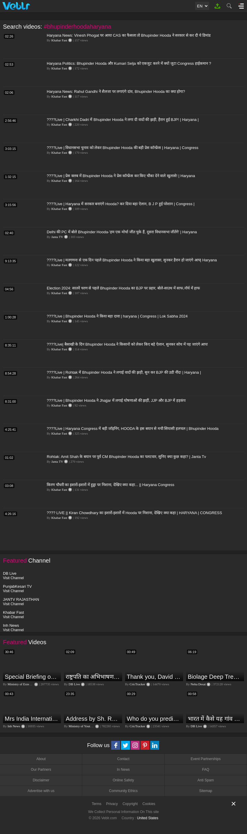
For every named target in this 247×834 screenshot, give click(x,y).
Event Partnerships (206, 759)
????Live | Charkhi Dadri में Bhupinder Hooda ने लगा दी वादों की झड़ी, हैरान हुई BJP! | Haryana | (123, 119)
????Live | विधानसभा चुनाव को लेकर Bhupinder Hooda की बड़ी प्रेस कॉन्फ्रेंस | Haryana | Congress (122, 147)
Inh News (14, 726)
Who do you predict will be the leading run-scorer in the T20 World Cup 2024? (154, 718)
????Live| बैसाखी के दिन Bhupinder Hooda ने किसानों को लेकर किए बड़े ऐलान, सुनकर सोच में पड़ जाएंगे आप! (127, 344)
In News (123, 769)
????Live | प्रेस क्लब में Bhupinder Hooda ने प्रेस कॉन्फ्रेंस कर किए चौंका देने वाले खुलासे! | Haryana (121, 176)
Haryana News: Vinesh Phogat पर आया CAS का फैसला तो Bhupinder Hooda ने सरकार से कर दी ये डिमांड (129, 35)
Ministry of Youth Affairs (85, 726)
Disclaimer (41, 780)
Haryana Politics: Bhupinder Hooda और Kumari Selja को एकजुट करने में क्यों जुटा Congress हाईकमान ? (129, 63)
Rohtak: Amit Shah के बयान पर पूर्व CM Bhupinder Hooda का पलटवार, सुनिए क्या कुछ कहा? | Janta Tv (126, 456)
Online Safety (123, 780)
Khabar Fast (59, 40)
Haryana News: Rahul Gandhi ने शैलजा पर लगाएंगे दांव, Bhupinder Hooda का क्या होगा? (116, 91)
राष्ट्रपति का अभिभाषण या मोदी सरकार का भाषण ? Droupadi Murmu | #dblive (93, 676)
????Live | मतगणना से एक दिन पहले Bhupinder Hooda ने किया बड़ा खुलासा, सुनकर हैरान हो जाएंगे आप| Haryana (132, 260)
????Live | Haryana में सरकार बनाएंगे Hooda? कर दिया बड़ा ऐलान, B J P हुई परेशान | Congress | (120, 204)
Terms (96, 804)
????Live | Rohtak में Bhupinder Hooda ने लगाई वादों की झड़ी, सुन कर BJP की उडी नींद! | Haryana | (124, 372)
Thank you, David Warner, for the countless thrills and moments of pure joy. (154, 676)
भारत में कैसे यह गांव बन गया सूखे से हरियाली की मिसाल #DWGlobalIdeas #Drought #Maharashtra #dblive (215, 718)
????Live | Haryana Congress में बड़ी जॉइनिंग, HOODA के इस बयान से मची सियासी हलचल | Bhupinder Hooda (133, 428)
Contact (123, 759)
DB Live (74, 684)
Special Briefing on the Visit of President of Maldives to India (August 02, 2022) (32, 676)
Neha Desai (198, 684)
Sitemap (205, 791)
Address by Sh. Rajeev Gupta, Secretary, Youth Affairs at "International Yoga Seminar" (93, 718)
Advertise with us (41, 791)
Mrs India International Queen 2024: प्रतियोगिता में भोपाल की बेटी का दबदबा (32, 718)
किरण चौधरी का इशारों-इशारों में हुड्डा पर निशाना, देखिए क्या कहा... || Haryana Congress (110, 484)
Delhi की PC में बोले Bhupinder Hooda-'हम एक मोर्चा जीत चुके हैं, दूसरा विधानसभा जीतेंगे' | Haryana (122, 232)
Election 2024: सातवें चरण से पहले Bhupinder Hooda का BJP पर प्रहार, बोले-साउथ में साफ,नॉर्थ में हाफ (123, 288)
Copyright (130, 804)
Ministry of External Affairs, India (30, 684)
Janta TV (57, 237)
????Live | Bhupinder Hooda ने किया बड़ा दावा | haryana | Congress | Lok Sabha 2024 (117, 316)
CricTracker (137, 684)
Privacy (112, 804)
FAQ (205, 769)
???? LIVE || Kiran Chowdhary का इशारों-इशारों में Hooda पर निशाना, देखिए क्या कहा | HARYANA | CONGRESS (134, 513)
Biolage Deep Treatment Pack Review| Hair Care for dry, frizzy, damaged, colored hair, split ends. (215, 676)
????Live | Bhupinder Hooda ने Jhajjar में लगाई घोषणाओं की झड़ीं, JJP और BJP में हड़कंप (116, 400)
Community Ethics (123, 791)
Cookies (149, 804)
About (41, 759)
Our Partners (41, 769)
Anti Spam (206, 780)
